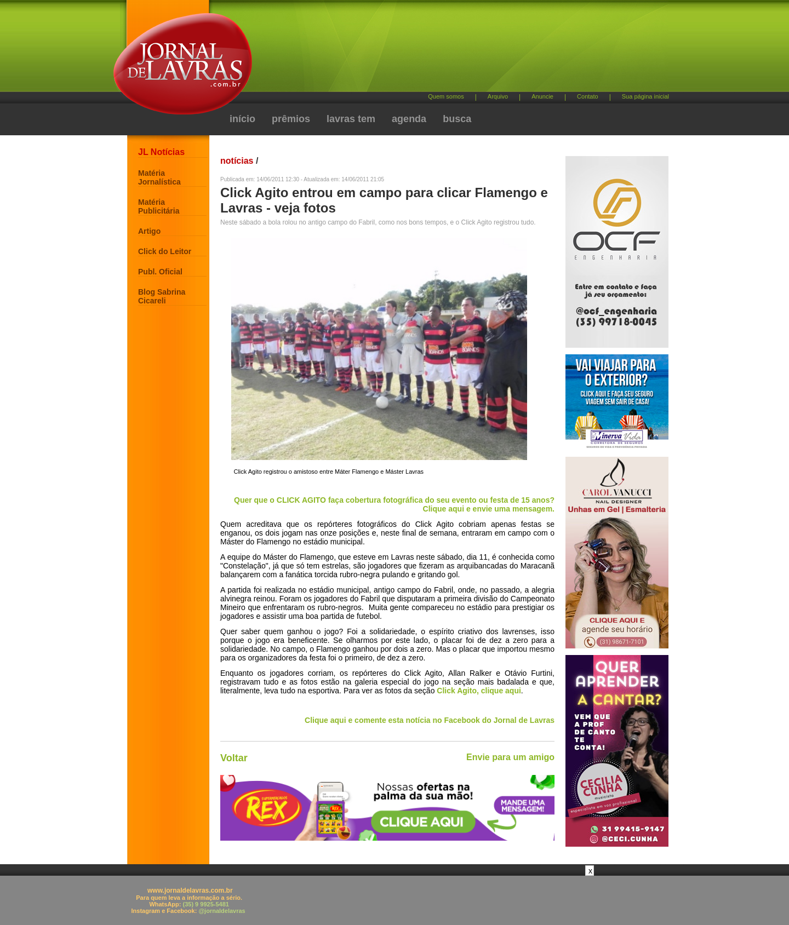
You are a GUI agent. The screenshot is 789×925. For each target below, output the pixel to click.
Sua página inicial (645, 96)
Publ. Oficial (160, 271)
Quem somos (446, 96)
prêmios (291, 118)
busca (457, 118)
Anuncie (542, 96)
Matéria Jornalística (159, 177)
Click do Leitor (164, 251)
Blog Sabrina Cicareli (161, 296)
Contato (587, 96)
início (242, 118)
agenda (409, 118)
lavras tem (351, 118)
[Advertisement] (452, 49)
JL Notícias (161, 152)
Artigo (149, 231)
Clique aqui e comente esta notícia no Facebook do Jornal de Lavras (429, 720)
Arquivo (498, 96)
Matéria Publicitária (158, 206)
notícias (236, 160)
